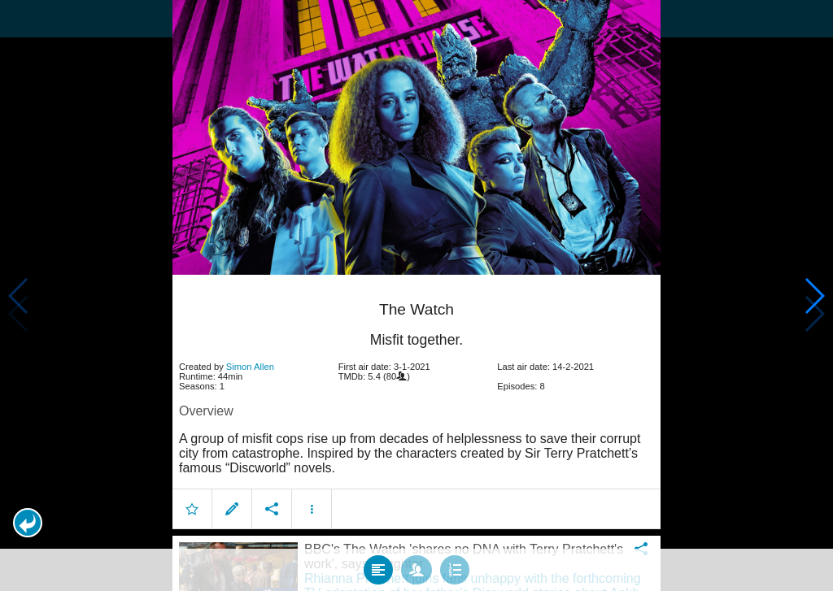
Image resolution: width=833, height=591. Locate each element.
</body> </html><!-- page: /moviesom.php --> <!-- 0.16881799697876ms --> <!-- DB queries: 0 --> (416, 295)
